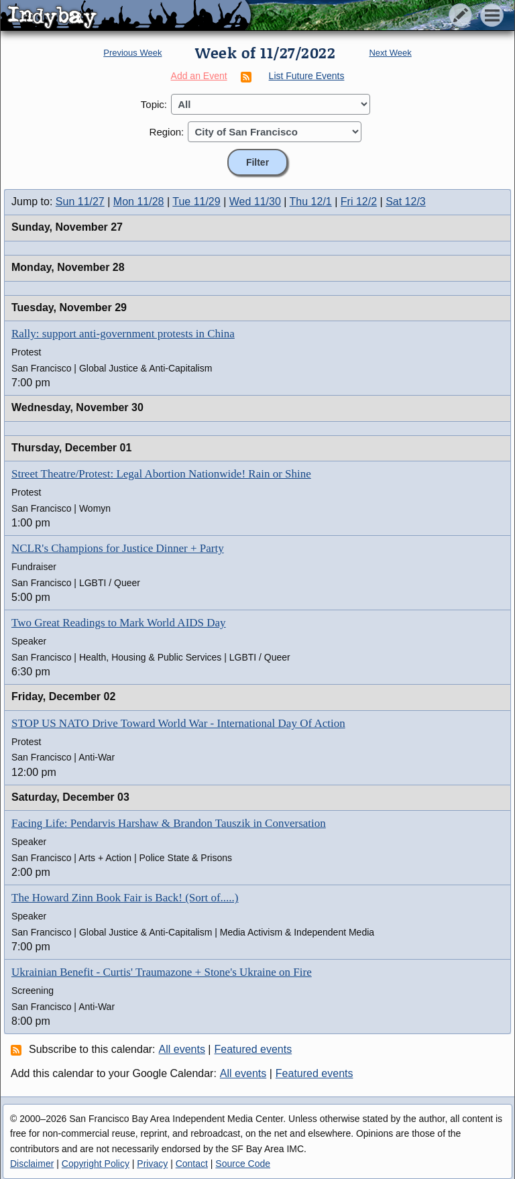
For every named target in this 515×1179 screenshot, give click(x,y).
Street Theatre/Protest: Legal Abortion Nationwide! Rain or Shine (161, 473)
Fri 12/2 (359, 201)
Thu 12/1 (311, 201)
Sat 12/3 (406, 201)
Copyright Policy (95, 1163)
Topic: (154, 104)
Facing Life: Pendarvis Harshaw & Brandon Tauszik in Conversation (168, 823)
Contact (192, 1163)
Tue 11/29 (196, 201)
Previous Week (132, 53)
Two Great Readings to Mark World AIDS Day (118, 622)
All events (182, 1049)
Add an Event (199, 75)
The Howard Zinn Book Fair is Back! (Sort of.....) (125, 897)
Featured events (253, 1049)
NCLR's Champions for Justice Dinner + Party (117, 548)
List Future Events (307, 75)
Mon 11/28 (138, 201)
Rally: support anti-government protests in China (123, 333)
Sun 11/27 (80, 201)
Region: (167, 131)
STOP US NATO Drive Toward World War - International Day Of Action (178, 723)
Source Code (242, 1163)
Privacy (152, 1163)
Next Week (390, 53)
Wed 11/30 (255, 201)
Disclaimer (32, 1163)
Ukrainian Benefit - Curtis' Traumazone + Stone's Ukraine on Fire (161, 972)
